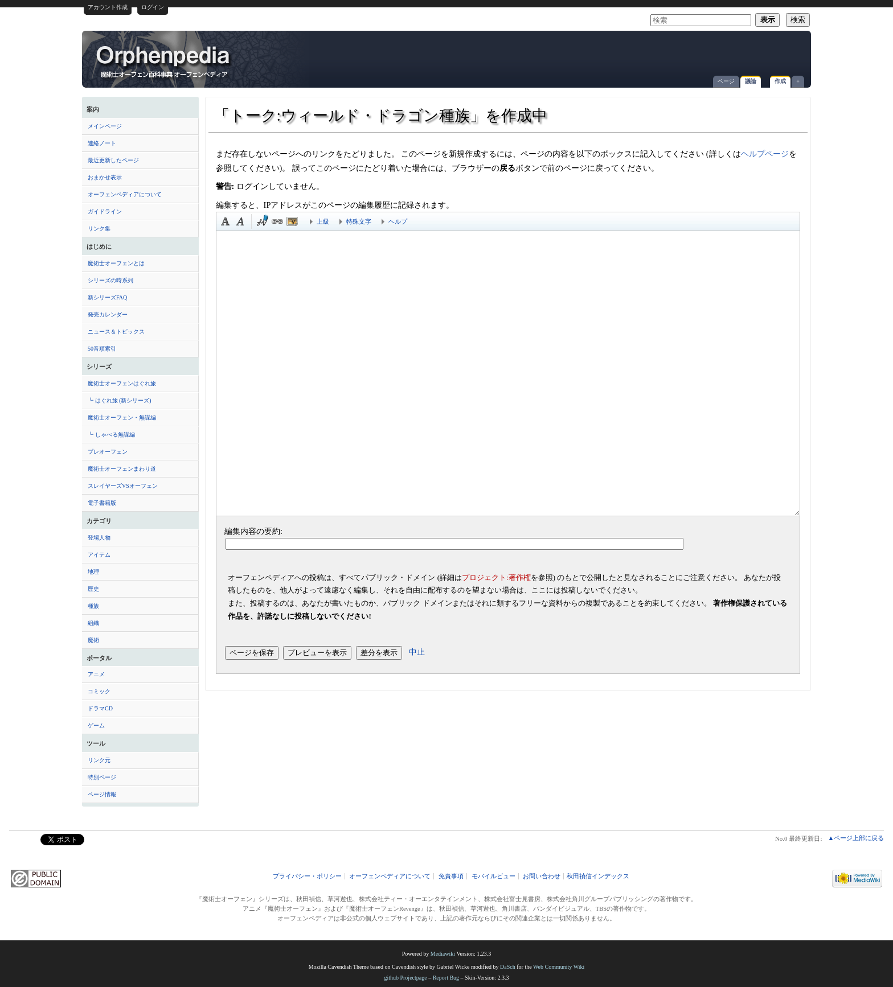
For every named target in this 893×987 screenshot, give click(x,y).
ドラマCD (100, 708)
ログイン (152, 7)
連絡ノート (102, 143)
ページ (726, 81)
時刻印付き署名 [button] (262, 221)
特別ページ (102, 777)
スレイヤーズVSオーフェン (123, 486)
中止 (417, 651)
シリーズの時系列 (110, 280)
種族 (93, 606)
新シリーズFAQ (107, 297)
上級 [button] (323, 221)
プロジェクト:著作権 (496, 577)
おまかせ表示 (105, 177)
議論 (750, 81)
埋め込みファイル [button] (292, 221)
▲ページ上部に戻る (856, 837)
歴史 (93, 589)
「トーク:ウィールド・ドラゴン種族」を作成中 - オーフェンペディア (164, 61)
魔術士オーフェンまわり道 (122, 469)
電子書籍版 (102, 503)
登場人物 (99, 537)
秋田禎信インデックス (598, 876)
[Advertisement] (672, 53)
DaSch (507, 967)
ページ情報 (102, 794)
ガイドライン (105, 211)
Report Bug (446, 977)
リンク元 (99, 760)
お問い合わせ (541, 876)
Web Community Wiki (558, 967)
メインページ (105, 126)
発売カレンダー (108, 314)
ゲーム (96, 725)
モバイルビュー (493, 876)
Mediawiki (443, 954)
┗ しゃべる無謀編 (111, 434)
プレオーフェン (108, 452)
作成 (780, 81)
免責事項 (451, 876)
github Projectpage (405, 977)
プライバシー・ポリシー (307, 876)
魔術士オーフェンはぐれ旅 (122, 383)
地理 (93, 572)
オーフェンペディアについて (125, 194)
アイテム (99, 555)
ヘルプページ (765, 153)
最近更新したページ (113, 160)
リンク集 (99, 228)
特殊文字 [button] (358, 221)
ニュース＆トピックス (116, 331)
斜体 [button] (240, 221)
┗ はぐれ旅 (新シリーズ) (119, 400)
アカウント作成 (108, 7)
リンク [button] (277, 221)
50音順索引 (102, 349)
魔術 (93, 640)
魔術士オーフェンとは (116, 263)
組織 (93, 623)
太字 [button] (225, 221)
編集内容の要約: (253, 531)
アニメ (96, 674)
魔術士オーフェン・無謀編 (122, 417)
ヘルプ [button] (397, 221)
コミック (99, 691)
